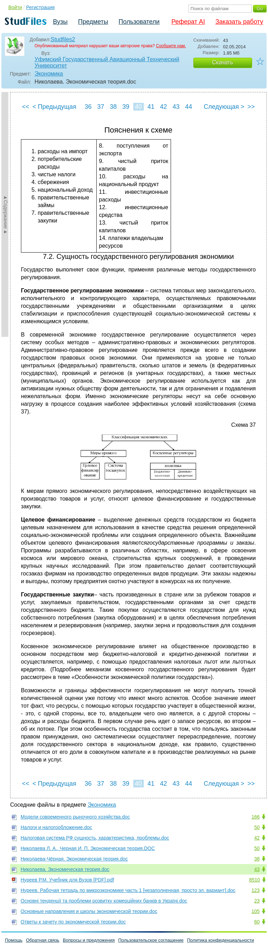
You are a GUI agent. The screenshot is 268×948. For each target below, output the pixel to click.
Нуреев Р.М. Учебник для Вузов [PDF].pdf (67, 880)
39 (125, 106)
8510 (254, 880)
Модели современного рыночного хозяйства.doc (75, 817)
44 (188, 106)
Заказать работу (239, 21)
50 (257, 827)
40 (138, 106)
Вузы (60, 21)
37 (100, 106)
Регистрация (40, 7)
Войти (15, 7)
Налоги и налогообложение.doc (56, 827)
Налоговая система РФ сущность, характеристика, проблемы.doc (95, 838)
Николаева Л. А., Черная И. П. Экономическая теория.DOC (88, 848)
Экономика (49, 74)
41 (150, 106)
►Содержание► (5, 214)
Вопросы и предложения (89, 940)
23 (257, 901)
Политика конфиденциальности (220, 940)
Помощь (13, 940)
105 (256, 911)
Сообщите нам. (171, 46)
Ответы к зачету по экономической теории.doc (73, 922)
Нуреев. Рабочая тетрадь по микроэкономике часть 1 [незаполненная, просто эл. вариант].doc (128, 890)
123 (256, 890)
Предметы (93, 21)
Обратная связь (42, 940)
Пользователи (139, 21)
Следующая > (224, 106)
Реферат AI (188, 21)
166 (256, 817)
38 (113, 106)
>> (251, 106)
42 (163, 106)
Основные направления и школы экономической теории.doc (89, 911)
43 (175, 106)
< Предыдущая (54, 106)
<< (25, 106)
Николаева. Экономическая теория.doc (65, 869)
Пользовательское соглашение (151, 940)
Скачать (222, 62)
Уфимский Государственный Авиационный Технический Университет (107, 62)
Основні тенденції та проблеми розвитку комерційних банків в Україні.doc (104, 901)
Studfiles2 (63, 39)
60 (257, 922)
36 (87, 106)
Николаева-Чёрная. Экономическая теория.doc (74, 859)
